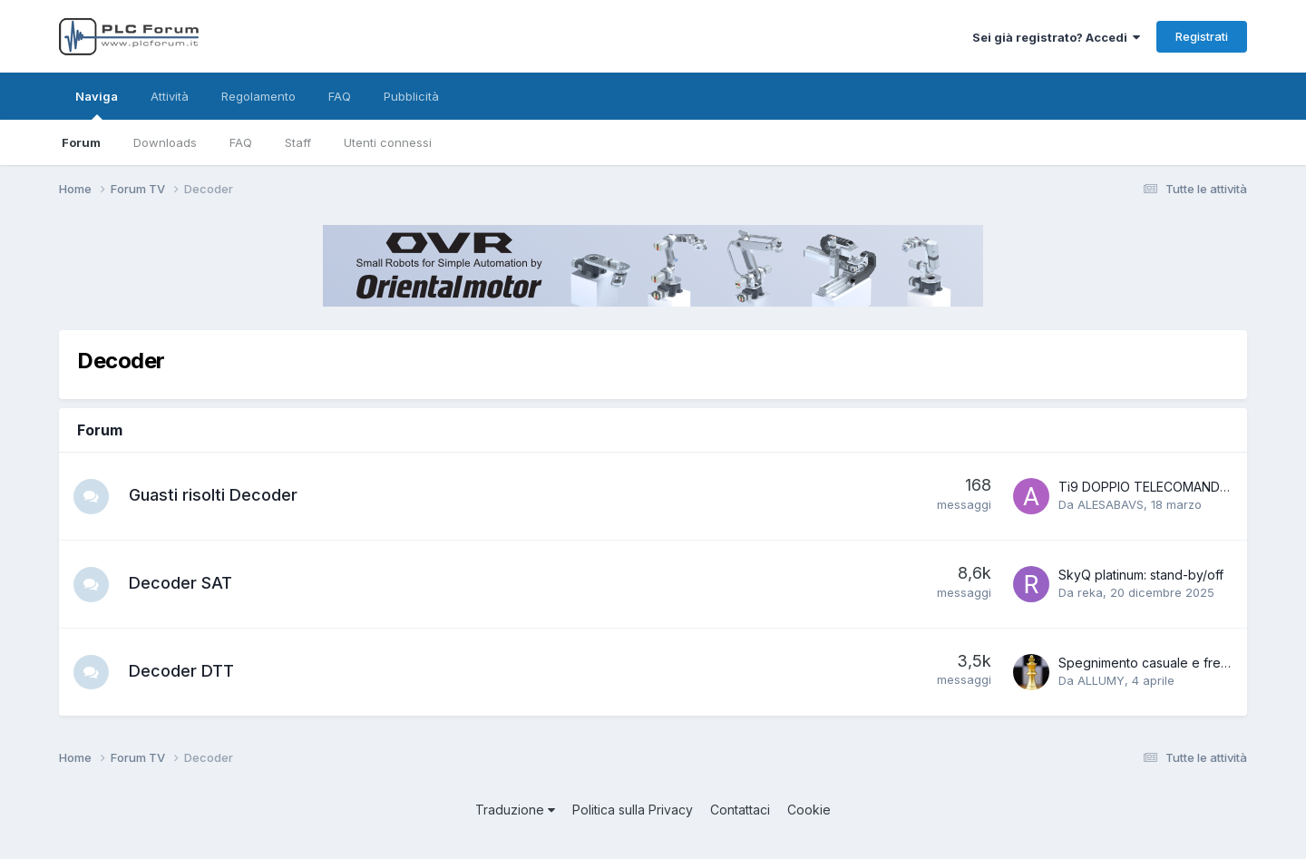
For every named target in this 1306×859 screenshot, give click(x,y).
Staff (298, 142)
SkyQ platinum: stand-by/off (1140, 574)
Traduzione (515, 809)
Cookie (809, 809)
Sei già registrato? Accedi (1056, 37)
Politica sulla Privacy (632, 809)
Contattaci (740, 809)
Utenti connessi (388, 142)
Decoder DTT (182, 670)
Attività (170, 96)
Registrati (1201, 36)
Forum (81, 142)
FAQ (240, 142)
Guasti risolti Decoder (214, 494)
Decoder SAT (181, 582)
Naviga (96, 104)
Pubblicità (411, 96)
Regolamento (258, 96)
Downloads (165, 142)
